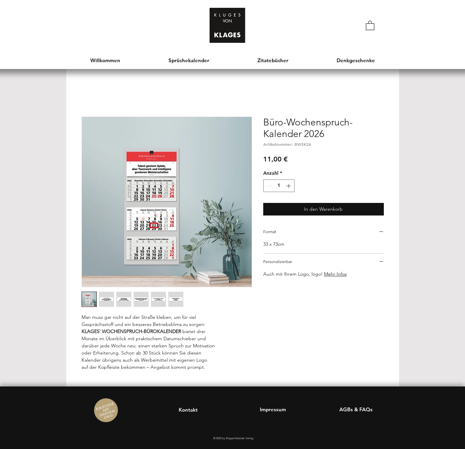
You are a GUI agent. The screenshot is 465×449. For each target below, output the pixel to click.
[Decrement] (268, 186)
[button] (370, 25)
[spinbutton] (279, 186)
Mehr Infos (335, 274)
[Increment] (289, 186)
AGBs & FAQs (356, 409)
